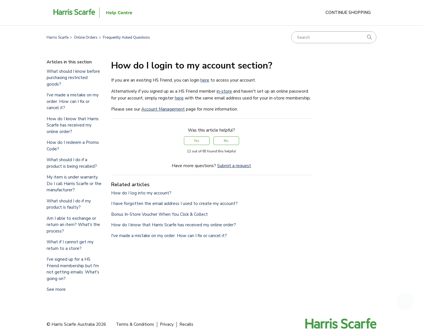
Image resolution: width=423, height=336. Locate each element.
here (204, 80)
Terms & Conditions (135, 324)
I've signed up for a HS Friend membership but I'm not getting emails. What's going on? (73, 268)
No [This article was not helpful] (226, 140)
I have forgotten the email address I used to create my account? (174, 203)
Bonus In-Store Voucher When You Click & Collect (159, 214)
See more (56, 289)
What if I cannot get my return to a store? (70, 245)
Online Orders (86, 37)
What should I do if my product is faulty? (69, 204)
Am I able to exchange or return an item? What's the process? (73, 224)
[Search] (333, 37)
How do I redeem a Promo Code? (73, 146)
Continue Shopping (348, 12)
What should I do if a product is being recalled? (72, 163)
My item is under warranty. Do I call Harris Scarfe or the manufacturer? (74, 183)
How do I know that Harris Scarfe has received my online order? (73, 125)
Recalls (186, 324)
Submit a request (234, 166)
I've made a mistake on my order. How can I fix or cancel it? (73, 101)
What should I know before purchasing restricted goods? (73, 78)
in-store (224, 91)
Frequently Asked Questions (126, 37)
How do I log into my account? (141, 193)
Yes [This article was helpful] (196, 140)
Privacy (167, 324)
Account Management (163, 109)
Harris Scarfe (58, 37)
